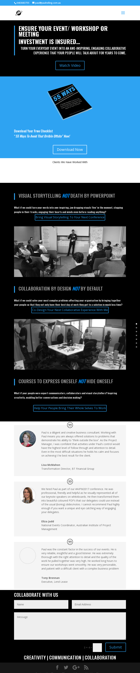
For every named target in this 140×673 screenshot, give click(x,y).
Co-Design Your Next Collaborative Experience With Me (70, 310)
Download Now (70, 149)
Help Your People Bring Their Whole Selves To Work (70, 408)
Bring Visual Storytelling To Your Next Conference (70, 217)
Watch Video (70, 65)
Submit (115, 647)
